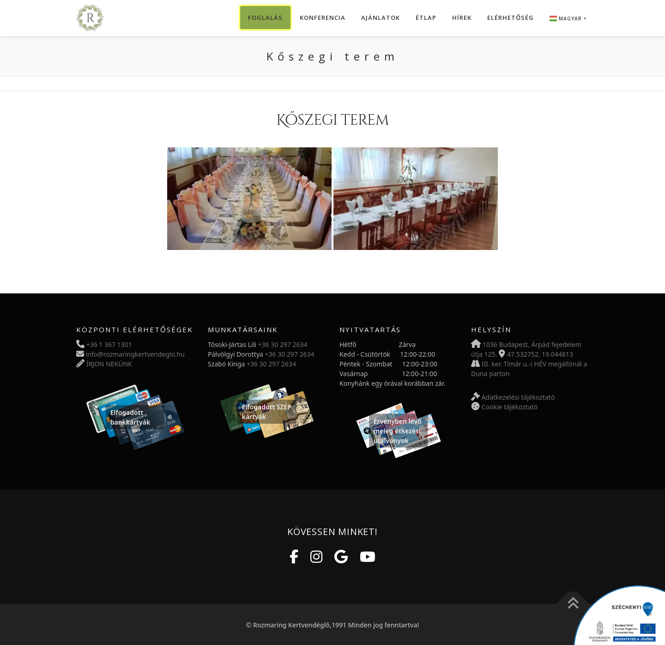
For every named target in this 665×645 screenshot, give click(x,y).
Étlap (426, 17)
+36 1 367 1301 (109, 344)
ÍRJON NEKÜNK (109, 363)
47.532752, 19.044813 (540, 354)
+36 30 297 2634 (283, 344)
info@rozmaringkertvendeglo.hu (135, 354)
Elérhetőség (510, 17)
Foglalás (265, 17)
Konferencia (322, 17)
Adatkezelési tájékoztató (518, 397)
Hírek (462, 17)
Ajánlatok (380, 17)
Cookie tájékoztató (510, 406)
